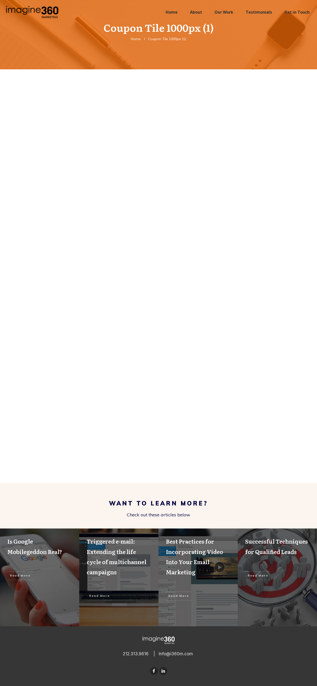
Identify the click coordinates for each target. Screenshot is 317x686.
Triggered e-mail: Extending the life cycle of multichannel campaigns (118, 577)
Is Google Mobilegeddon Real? (39, 577)
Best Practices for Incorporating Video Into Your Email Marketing (198, 577)
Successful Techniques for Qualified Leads (277, 577)
